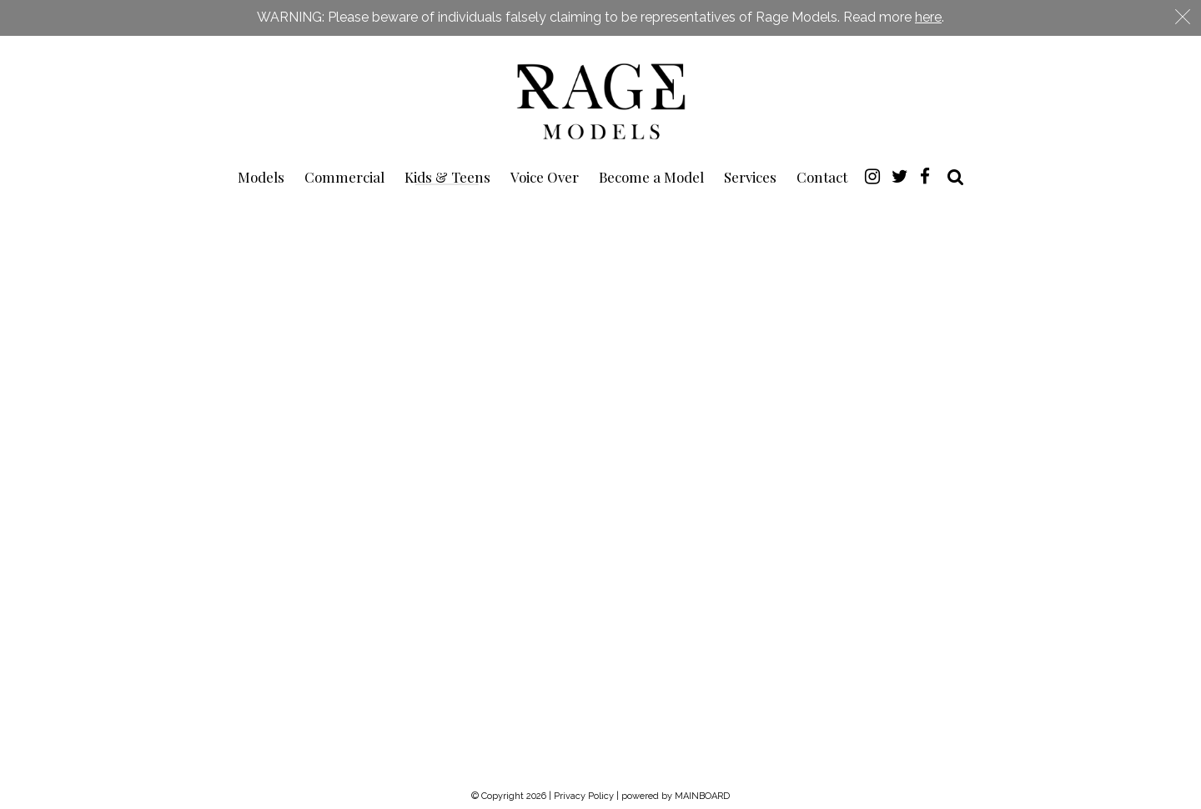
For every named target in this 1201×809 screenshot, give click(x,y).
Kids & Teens (447, 176)
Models (261, 176)
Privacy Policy (584, 796)
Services (750, 176)
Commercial (344, 176)
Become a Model (651, 176)
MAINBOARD (702, 796)
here (928, 17)
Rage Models (600, 100)
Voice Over (544, 176)
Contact (821, 176)
